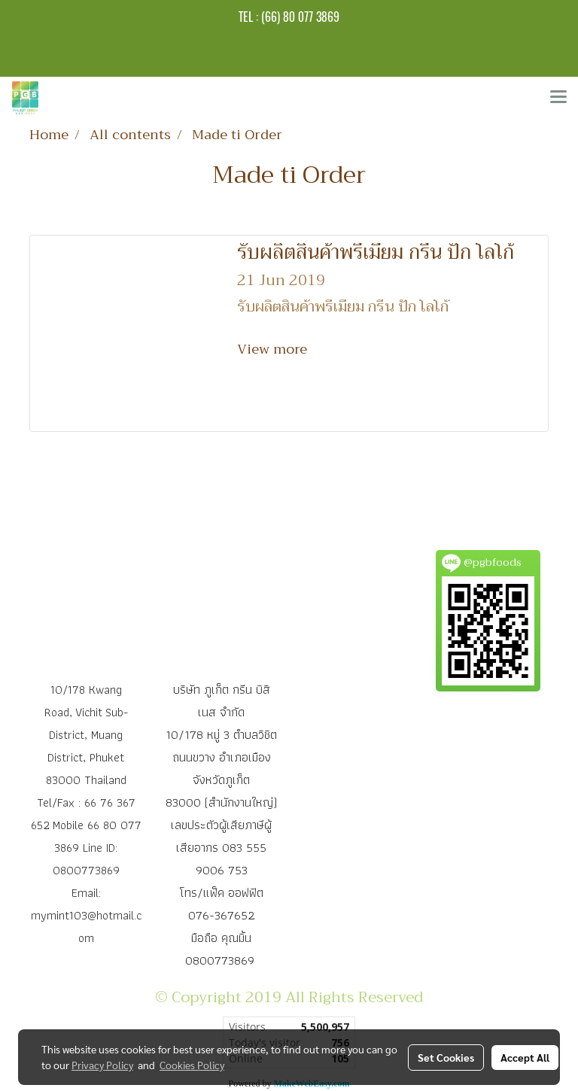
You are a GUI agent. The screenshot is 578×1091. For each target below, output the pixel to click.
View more (274, 349)
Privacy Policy (102, 1064)
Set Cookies (446, 1057)
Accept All (524, 1057)
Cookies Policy (192, 1064)
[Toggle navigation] (558, 97)
